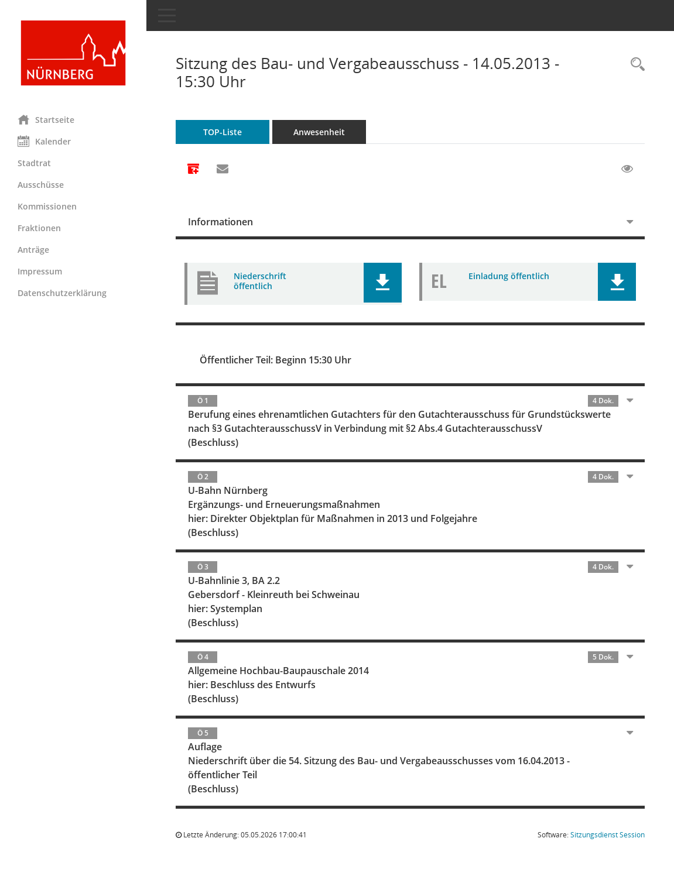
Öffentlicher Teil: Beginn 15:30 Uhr (275, 359)
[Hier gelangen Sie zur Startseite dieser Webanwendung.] (73, 52)
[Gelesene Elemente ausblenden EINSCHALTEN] (627, 169)
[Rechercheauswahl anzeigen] (635, 64)
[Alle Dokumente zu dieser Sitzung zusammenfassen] (193, 170)
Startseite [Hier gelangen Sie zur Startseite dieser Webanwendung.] (46, 119)
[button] (383, 283)
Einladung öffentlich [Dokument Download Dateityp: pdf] (508, 275)
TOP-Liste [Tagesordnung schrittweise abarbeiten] (222, 132)
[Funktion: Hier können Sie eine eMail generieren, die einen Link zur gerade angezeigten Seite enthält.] (222, 169)
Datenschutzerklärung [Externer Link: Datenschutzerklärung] (62, 292)
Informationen (220, 221)
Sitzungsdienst (607, 835)
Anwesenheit (319, 132)
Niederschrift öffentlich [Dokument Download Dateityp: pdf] (260, 280)
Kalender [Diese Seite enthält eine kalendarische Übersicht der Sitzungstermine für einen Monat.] (44, 141)
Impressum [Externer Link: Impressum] (40, 271)
